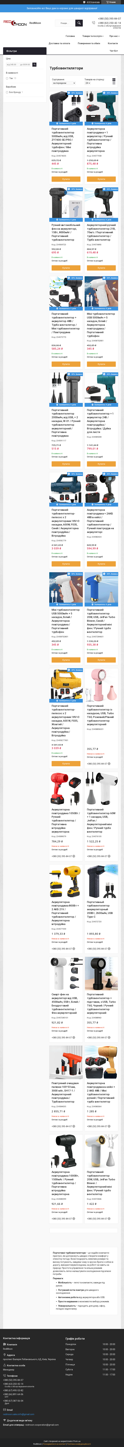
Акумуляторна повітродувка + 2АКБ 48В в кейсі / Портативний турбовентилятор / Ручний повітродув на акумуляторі (100, 521)
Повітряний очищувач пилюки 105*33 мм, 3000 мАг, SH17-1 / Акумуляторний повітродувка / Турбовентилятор (65, 1092)
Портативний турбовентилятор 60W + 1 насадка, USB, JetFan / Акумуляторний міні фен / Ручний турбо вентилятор (101, 820)
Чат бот (114, 51)
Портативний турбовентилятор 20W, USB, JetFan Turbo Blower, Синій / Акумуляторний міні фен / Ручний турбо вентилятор (101, 620)
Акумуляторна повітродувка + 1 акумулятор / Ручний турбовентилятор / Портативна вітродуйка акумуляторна (100, 139)
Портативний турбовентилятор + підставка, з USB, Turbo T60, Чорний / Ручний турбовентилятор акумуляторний (101, 1003)
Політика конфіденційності (79, 1444)
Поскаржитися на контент (54, 1444)
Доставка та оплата (59, 43)
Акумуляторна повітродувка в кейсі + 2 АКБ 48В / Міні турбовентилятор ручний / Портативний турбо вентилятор (101, 1092)
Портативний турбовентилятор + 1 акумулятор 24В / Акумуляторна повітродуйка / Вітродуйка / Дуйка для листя (100, 421)
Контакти (113, 43)
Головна (70, 36)
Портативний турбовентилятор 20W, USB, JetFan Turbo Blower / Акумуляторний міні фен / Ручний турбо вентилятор (101, 1183)
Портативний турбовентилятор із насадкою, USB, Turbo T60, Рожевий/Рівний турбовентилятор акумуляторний (100, 715)
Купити (66, 179)
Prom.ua (76, 1441)
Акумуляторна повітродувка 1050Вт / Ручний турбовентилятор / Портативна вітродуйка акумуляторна (66, 820)
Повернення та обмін (89, 43)
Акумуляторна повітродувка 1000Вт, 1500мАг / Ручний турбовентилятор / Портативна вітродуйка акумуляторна (65, 1183)
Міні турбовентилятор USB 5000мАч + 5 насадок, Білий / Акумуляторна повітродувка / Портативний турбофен (101, 324)
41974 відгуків (93, 2)
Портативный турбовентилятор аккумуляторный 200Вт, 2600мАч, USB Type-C (100, 909)
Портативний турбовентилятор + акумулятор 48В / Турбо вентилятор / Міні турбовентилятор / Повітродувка (66, 323)
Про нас (113, 36)
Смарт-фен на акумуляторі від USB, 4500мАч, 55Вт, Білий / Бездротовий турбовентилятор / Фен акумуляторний (66, 1003)
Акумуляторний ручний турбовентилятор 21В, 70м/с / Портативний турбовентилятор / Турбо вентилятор (101, 232)
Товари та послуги (92, 36)
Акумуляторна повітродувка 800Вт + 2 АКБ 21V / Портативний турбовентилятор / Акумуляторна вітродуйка (65, 913)
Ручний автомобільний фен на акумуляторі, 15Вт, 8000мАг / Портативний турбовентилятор (66, 232)
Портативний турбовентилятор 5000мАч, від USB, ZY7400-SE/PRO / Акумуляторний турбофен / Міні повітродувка (63, 139)
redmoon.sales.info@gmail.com (18, 1414)
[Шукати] (79, 23)
